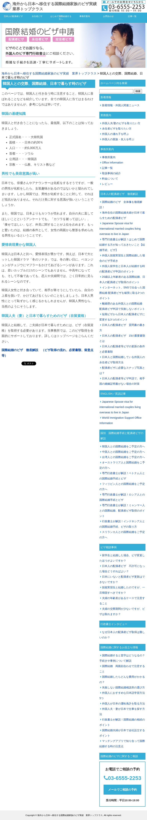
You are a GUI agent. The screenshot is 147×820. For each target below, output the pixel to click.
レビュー (107, 183)
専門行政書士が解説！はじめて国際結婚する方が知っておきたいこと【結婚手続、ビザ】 (122, 245)
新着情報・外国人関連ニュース (121, 105)
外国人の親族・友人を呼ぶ (118, 139)
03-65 (115, 778)
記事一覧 (132, 16)
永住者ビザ (37, 16)
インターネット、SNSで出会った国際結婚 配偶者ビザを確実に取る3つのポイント (122, 293)
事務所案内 (84, 16)
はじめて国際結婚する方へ (60, 17)
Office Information (112, 162)
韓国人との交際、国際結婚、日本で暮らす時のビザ (44, 84)
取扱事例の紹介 (111, 173)
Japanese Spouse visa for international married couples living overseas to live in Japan (120, 229)
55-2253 (131, 778)
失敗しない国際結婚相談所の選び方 (123, 687)
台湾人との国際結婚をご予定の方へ (123, 457)
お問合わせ (108, 16)
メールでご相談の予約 (122, 789)
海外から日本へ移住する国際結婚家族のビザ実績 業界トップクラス (49, 73)
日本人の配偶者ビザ (13, 16)
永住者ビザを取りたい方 (116, 128)
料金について (110, 178)
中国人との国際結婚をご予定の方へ (123, 451)
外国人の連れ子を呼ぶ (115, 133)
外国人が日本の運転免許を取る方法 (123, 703)
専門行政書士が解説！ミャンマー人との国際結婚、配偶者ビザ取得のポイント (122, 510)
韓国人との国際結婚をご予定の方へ (123, 446)
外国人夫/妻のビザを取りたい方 (121, 123)
